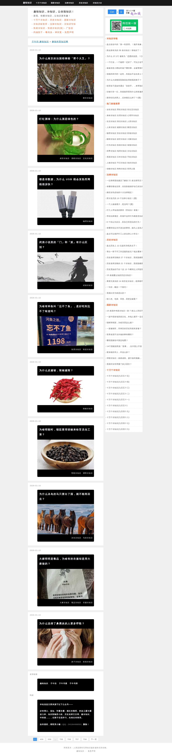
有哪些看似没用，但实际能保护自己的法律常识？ (128, 186)
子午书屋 (63, 683)
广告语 (69, 28)
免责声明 (69, 32)
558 (49, 739)
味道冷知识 (88, 349)
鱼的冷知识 (132, 163)
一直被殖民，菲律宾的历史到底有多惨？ (124, 328)
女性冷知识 (111, 109)
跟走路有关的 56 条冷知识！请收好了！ (124, 50)
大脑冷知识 (132, 139)
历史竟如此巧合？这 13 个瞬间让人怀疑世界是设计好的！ (132, 269)
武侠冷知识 (88, 285)
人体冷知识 (111, 127)
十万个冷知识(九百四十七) (118, 423)
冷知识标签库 (40, 24)
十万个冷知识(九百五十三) (118, 388)
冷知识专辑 (70, 24)
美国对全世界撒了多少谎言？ (119, 364)
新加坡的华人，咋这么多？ (118, 352)
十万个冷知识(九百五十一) (118, 400)
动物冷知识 (111, 169)
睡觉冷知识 (132, 127)
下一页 (94, 739)
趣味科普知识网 (60, 42)
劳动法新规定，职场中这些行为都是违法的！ (126, 216)
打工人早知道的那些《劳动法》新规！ (123, 210)
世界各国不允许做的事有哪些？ (120, 334)
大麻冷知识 (64, 603)
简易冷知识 (39, 28)
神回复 (58, 32)
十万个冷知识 (41, 3)
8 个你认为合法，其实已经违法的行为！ (124, 222)
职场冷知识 (132, 133)
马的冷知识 (88, 538)
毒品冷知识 (76, 603)
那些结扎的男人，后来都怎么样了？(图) (124, 98)
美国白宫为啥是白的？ (116, 293)
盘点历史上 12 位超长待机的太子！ (122, 246)
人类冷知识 (132, 121)
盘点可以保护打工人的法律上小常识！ (123, 234)
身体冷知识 (111, 115)
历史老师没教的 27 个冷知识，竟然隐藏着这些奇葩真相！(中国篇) (135, 257)
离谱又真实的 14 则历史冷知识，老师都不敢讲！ (128, 281)
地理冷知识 (122, 151)
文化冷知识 (88, 158)
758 (85, 739)
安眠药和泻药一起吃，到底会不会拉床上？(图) (127, 74)
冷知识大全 (97, 3)
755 (61, 739)
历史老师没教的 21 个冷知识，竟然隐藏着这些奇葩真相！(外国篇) (135, 263)
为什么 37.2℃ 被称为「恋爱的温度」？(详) (125, 56)
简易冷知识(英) (56, 28)
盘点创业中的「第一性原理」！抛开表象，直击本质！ (130, 44)
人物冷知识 (111, 163)
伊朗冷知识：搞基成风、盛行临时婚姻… (124, 358)
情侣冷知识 (122, 121)
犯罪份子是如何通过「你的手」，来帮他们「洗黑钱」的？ (132, 86)
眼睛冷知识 (111, 139)
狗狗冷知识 (122, 169)
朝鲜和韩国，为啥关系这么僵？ (120, 323)
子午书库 (74, 683)
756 (69, 739)
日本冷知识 (122, 157)
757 (77, 739)
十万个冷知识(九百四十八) (118, 417)
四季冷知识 (111, 151)
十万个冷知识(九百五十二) (118, 394)
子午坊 (53, 683)
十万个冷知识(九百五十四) (118, 382)
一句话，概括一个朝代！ (117, 287)
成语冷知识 (64, 158)
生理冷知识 (122, 115)
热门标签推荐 (113, 104)
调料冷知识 (88, 473)
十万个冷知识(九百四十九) (118, 411)
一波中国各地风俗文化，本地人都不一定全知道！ (128, 317)
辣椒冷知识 (88, 409)
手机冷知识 (132, 157)
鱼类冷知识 (76, 349)
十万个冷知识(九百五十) (117, 405)
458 (41, 739)
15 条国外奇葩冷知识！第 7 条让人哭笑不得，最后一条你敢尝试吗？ (136, 311)
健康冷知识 (122, 127)
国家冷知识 (55, 3)
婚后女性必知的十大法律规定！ (120, 192)
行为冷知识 (111, 145)
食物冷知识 (132, 145)
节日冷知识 (122, 163)
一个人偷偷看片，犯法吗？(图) (120, 204)
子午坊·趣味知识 (40, 42)
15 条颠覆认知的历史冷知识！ (120, 275)
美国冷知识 (111, 157)
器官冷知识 (122, 139)
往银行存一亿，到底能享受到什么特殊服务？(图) (128, 92)
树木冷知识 (88, 98)
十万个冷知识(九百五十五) (118, 376)
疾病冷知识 (88, 662)
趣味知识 (27, 3)
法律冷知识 (69, 3)
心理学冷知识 (133, 115)
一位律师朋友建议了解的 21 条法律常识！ (125, 181)
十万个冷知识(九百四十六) (118, 429)
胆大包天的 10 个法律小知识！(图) (122, 198)
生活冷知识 (111, 121)
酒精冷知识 (76, 158)
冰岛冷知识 (76, 538)
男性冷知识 (122, 109)
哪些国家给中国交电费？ (117, 340)
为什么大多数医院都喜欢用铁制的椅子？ (124, 80)
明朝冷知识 (76, 473)
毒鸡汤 (48, 32)
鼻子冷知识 (76, 662)
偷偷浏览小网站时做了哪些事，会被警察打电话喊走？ (130, 68)
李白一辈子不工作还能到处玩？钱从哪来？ (125, 252)
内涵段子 (38, 32)
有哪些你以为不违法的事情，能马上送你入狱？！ (128, 228)
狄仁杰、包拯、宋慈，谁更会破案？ (122, 299)
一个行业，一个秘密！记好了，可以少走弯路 (126, 62)
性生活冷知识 (133, 109)
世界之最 (131, 169)
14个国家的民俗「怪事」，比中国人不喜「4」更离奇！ (131, 346)
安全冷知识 (122, 133)
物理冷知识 (88, 221)
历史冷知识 (83, 3)
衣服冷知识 (88, 603)
